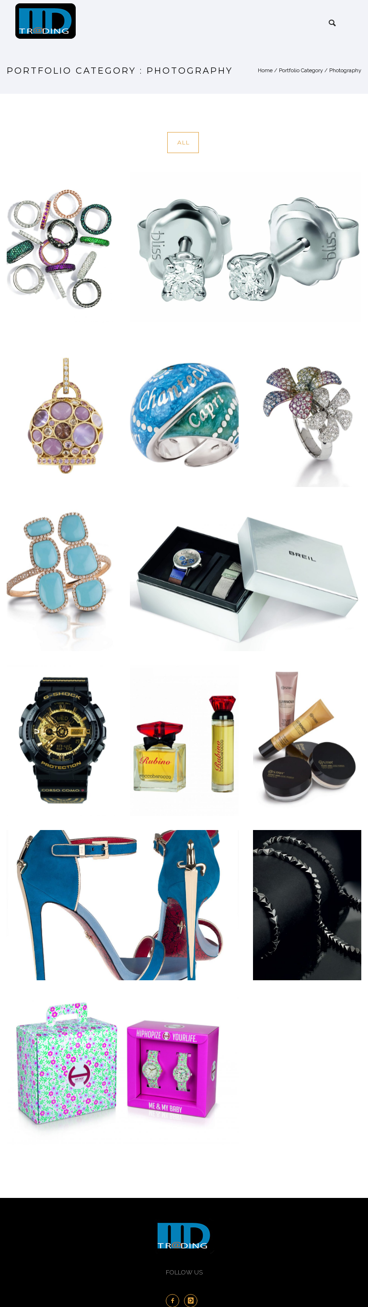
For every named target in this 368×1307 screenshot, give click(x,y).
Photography (345, 70)
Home (265, 70)
